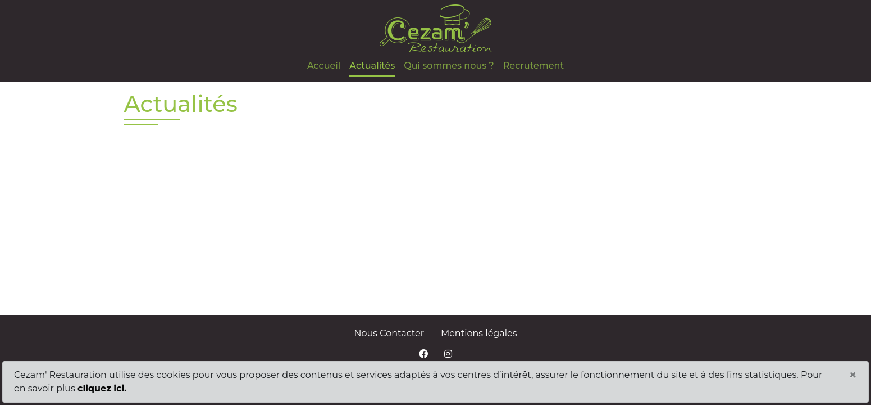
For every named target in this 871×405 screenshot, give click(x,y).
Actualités (372, 65)
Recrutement (533, 65)
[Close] (853, 375)
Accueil (323, 65)
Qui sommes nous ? (449, 65)
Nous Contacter (389, 333)
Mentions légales (479, 333)
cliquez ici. (102, 388)
